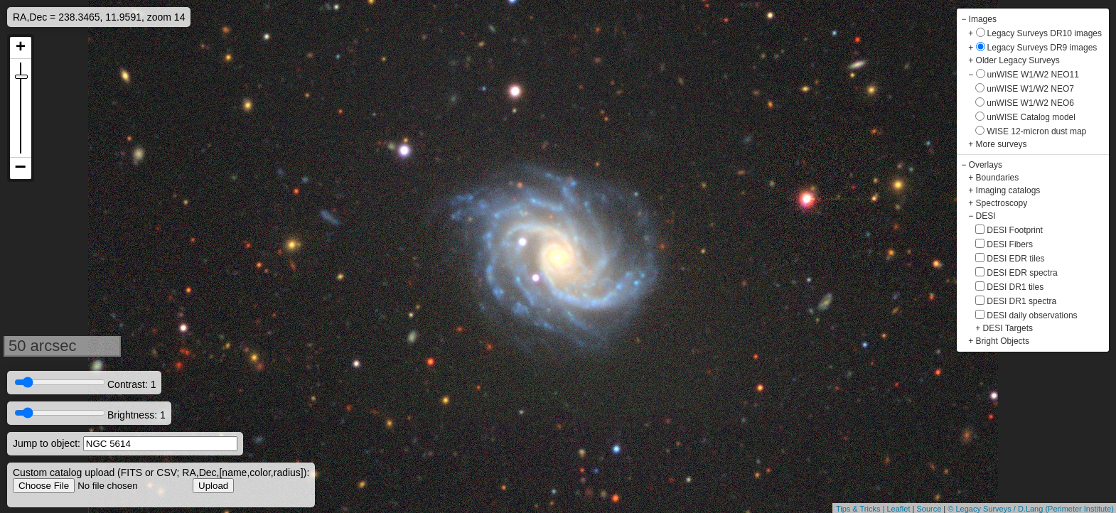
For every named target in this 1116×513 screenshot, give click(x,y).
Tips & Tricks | (861, 508)
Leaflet (898, 508)
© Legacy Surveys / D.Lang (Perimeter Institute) (1031, 508)
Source (928, 508)
